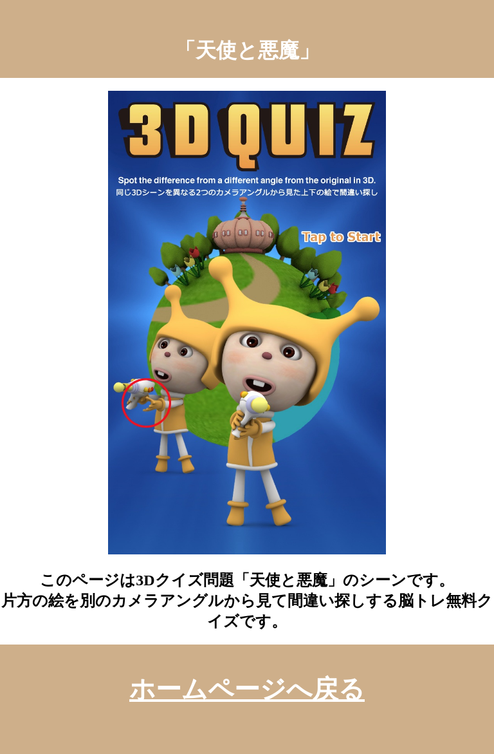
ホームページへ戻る (247, 689)
